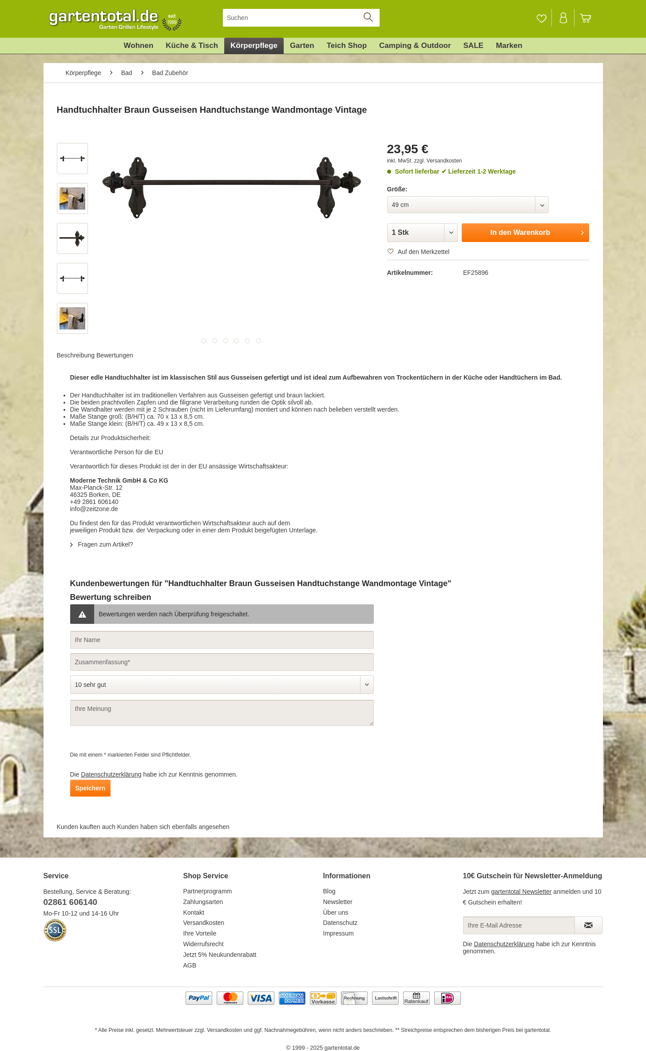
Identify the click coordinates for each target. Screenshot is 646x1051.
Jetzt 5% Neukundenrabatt (220, 954)
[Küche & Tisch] (191, 46)
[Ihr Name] (222, 640)
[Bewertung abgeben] (222, 684)
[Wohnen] (139, 46)
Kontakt (193, 912)
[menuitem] (301, 18)
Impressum (338, 933)
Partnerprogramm (207, 891)
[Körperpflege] (254, 46)
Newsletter (338, 901)
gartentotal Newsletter (521, 891)
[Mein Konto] (564, 18)
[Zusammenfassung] (222, 662)
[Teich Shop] (347, 46)
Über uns (336, 912)
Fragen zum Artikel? (101, 544)
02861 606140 (71, 902)
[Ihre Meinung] (222, 713)
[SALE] (473, 46)
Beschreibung (76, 355)
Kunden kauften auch (86, 826)
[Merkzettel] (541, 18)
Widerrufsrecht (203, 944)
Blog (329, 891)
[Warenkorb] (589, 18)
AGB (190, 965)
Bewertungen (114, 355)
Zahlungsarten (203, 901)
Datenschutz (340, 922)
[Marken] (509, 46)
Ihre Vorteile (200, 933)
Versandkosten (204, 922)
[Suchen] (301, 18)
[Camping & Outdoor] (415, 46)
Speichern (90, 788)
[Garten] (302, 46)
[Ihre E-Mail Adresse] (519, 925)
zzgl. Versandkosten (438, 161)
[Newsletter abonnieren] (588, 925)
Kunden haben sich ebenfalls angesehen (173, 826)
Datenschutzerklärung (111, 774)
